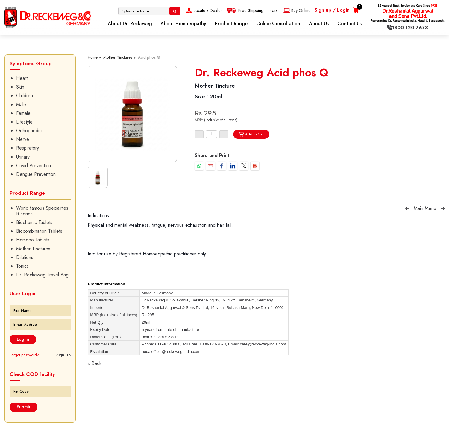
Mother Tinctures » (119, 57)
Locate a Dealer (203, 10)
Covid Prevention (33, 165)
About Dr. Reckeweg (130, 23)
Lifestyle (24, 122)
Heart (22, 78)
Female (23, 113)
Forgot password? (24, 355)
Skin (20, 87)
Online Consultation (278, 23)
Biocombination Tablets (39, 231)
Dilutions (24, 257)
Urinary (23, 157)
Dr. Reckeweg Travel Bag (42, 275)
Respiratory (27, 148)
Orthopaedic (29, 130)
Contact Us (349, 23)
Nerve (22, 139)
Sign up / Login (332, 10)
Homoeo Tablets (32, 240)
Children (24, 95)
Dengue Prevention (36, 174)
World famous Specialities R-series (42, 211)
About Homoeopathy (183, 23)
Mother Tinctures (33, 249)
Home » (94, 57)
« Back (94, 363)
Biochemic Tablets (34, 222)
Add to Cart (251, 134)
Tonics (22, 266)
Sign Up (63, 355)
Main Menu (425, 208)
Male (21, 104)
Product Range (231, 23)
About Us (319, 23)
